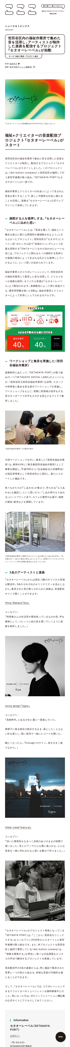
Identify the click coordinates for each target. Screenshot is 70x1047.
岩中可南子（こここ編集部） (21, 67)
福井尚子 (13, 64)
